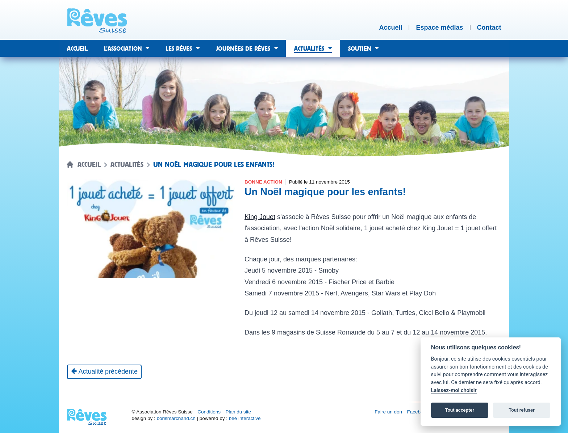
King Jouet (260, 216)
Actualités (126, 164)
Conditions (209, 412)
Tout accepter (459, 410)
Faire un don (388, 412)
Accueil (89, 164)
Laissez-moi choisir (454, 390)
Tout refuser (522, 410)
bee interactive (245, 418)
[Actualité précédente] (104, 372)
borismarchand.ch (175, 418)
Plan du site (238, 412)
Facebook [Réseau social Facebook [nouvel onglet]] (418, 412)
